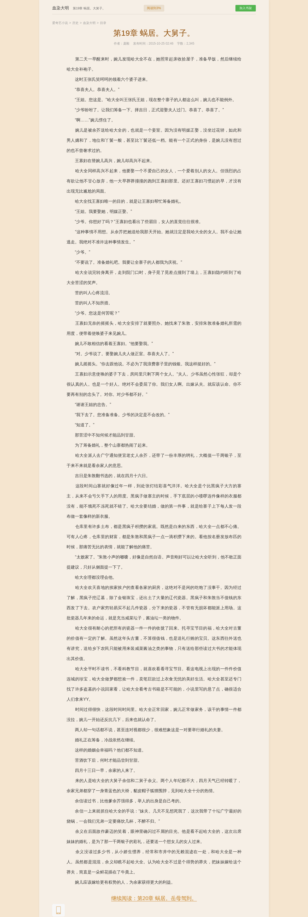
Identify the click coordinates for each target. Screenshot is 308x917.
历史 (75, 23)
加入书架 (245, 8)
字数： (181, 43)
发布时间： (141, 43)
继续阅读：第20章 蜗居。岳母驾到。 (154, 898)
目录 (103, 23)
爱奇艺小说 (60, 23)
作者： (118, 43)
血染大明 (89, 23)
